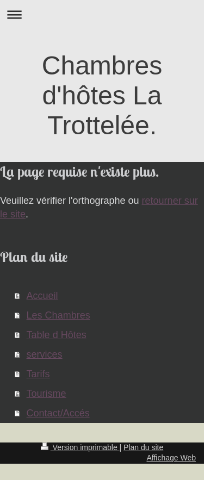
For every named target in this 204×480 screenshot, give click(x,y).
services (45, 354)
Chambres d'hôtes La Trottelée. (102, 95)
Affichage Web (171, 457)
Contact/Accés (58, 413)
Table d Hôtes (56, 334)
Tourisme (46, 393)
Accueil (42, 295)
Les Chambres (58, 315)
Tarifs (38, 374)
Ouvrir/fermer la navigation (102, 14)
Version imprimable (80, 447)
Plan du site (143, 447)
